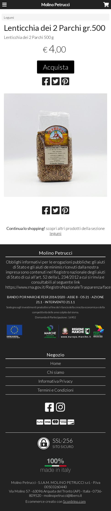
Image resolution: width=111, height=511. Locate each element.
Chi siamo (55, 372)
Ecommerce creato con (55, 501)
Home (55, 363)
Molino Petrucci (55, 4)
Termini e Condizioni (55, 389)
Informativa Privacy (55, 381)
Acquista (55, 67)
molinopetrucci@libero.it (63, 495)
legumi (55, 233)
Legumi (9, 17)
